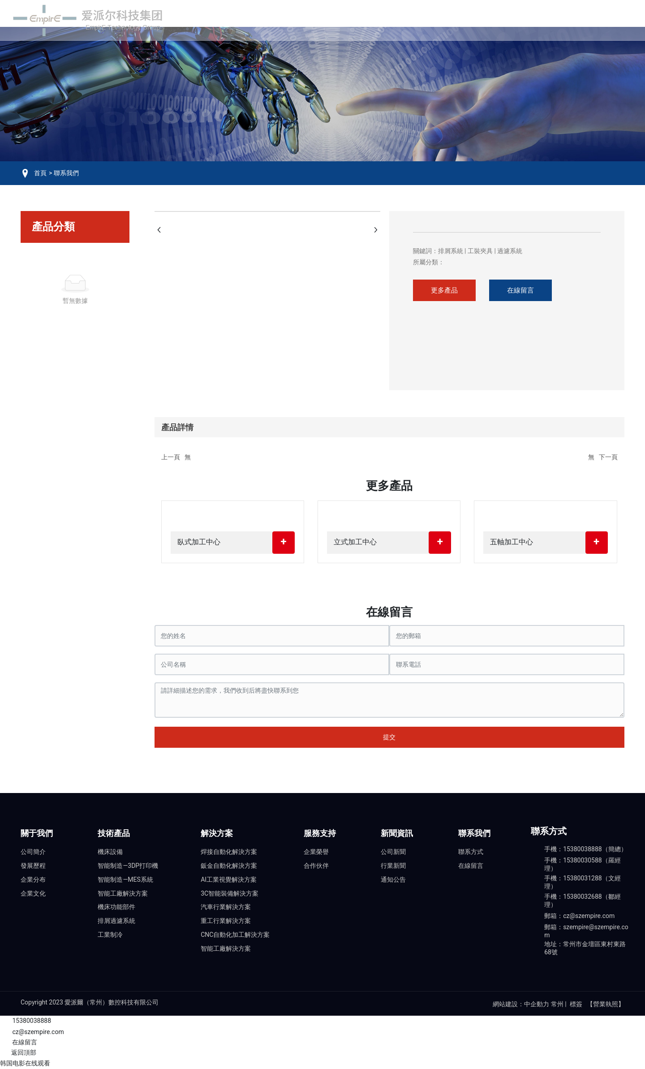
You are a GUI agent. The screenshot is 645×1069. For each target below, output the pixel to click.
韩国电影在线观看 (25, 1063)
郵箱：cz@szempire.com (579, 915)
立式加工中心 (355, 542)
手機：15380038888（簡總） (585, 849)
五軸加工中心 (511, 542)
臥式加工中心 (198, 542)
